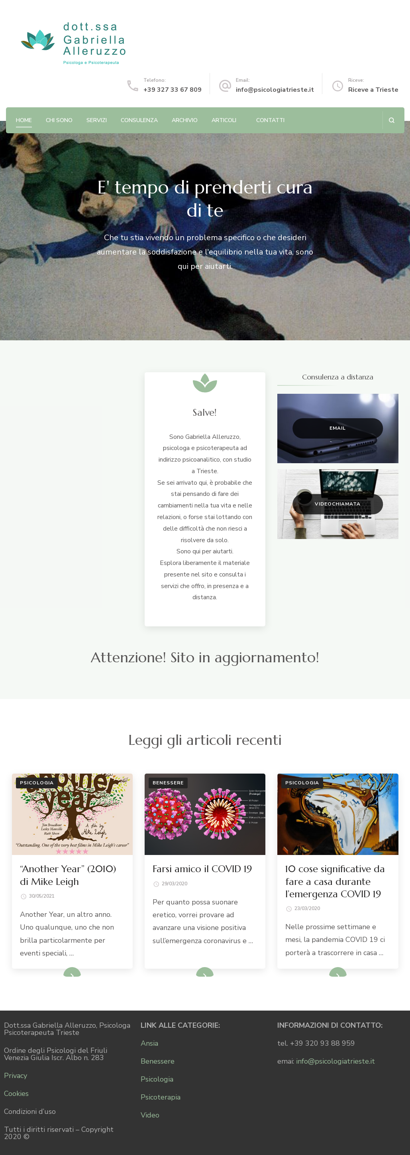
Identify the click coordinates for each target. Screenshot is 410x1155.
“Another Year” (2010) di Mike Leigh (68, 875)
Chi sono (59, 120)
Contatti (270, 120)
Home (24, 120)
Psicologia (37, 783)
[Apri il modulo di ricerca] (391, 120)
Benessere (168, 783)
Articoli (224, 120)
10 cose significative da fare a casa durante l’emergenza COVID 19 (335, 881)
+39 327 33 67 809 (172, 89)
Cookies (16, 1093)
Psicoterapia (160, 1097)
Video (150, 1115)
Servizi (96, 120)
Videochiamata (338, 504)
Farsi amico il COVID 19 (202, 869)
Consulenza (139, 120)
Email (338, 428)
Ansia (149, 1043)
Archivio (185, 120)
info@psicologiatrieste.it (275, 89)
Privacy (15, 1075)
